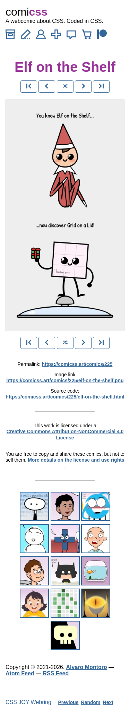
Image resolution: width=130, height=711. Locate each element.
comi (26, 12)
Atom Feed (20, 673)
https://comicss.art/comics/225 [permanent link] (77, 364)
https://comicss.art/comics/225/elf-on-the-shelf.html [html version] (65, 397)
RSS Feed (56, 673)
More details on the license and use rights (76, 460)
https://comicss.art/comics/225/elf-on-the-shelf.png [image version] (64, 380)
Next (108, 702)
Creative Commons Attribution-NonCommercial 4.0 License (65, 434)
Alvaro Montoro (86, 667)
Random (91, 702)
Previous (68, 702)
